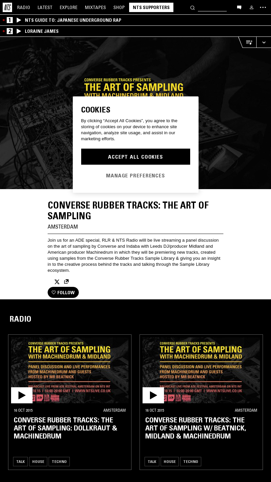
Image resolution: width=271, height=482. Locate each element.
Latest (45, 7)
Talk (20, 461)
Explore (68, 7)
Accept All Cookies (135, 156)
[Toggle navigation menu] (263, 7)
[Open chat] (239, 7)
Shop (119, 7)
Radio (23, 7)
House (38, 461)
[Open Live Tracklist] (247, 42)
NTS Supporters (151, 7)
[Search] (192, 7)
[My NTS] (251, 7)
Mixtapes (95, 7)
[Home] (7, 7)
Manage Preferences (135, 175)
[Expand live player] (263, 42)
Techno (59, 461)
